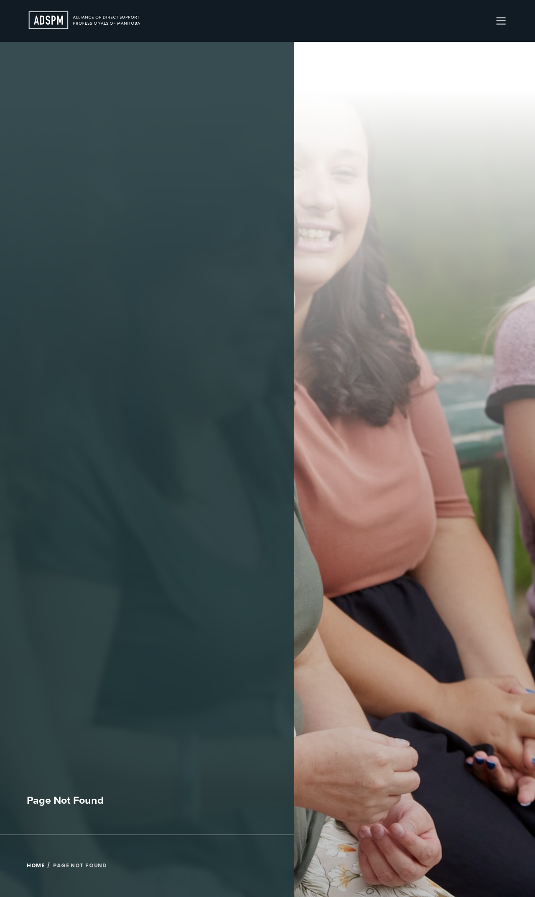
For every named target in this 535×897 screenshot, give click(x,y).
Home (36, 866)
